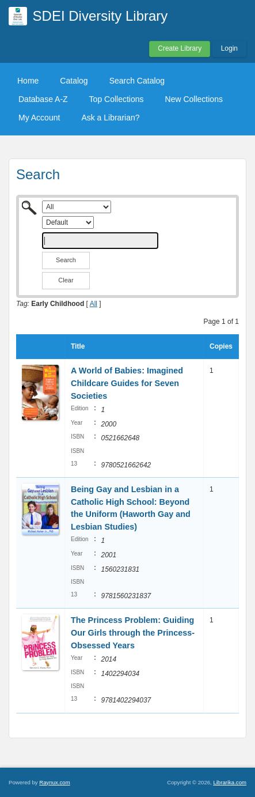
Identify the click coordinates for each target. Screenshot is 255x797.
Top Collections (116, 99)
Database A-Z (43, 99)
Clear (65, 280)
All (93, 304)
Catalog (73, 80)
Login (229, 48)
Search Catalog (137, 80)
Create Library (179, 48)
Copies (221, 346)
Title (78, 346)
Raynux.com (54, 782)
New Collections (194, 99)
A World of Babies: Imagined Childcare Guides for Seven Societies (127, 383)
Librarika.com (229, 782)
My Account (39, 117)
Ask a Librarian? (110, 117)
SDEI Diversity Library (100, 16)
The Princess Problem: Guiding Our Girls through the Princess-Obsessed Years (133, 632)
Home (28, 80)
